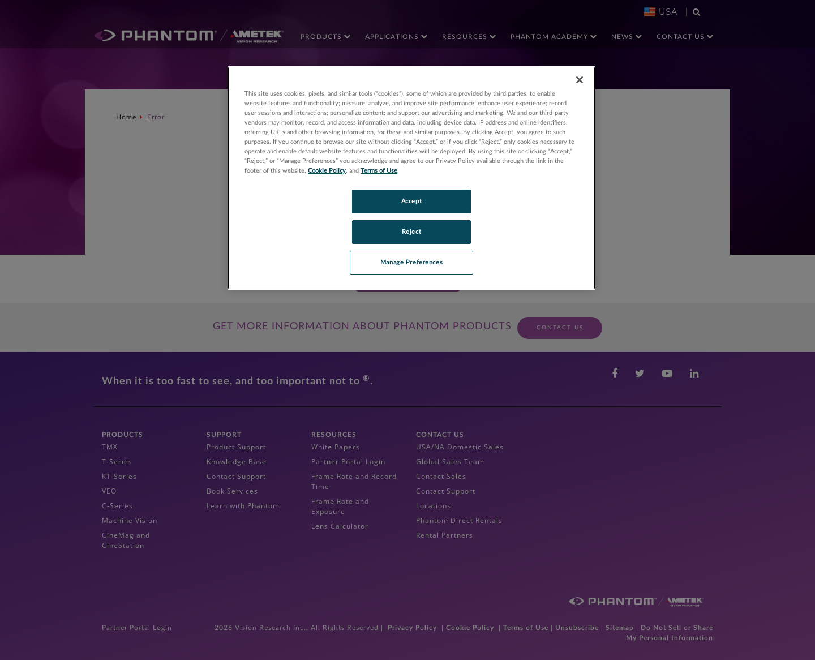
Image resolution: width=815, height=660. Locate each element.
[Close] (579, 79)
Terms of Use (379, 171)
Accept (411, 201)
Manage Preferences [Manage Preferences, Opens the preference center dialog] (411, 262)
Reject (411, 232)
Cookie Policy (327, 171)
